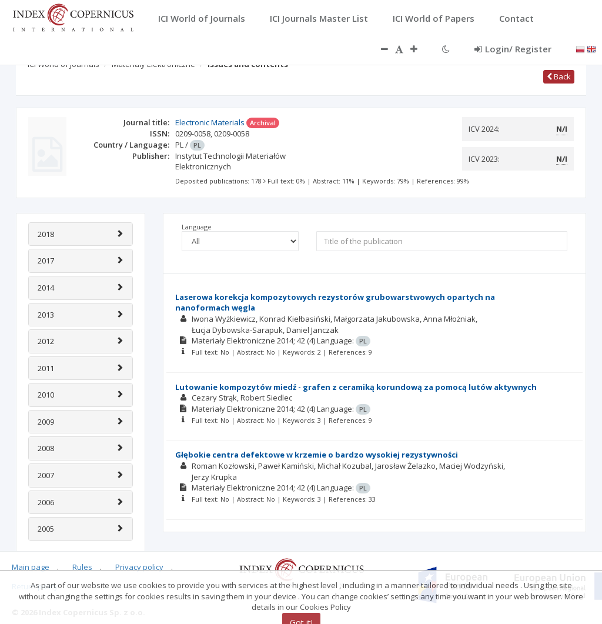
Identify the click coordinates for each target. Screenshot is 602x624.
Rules (82, 567)
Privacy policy (139, 567)
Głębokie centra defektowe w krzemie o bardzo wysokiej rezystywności (316, 454)
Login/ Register (512, 49)
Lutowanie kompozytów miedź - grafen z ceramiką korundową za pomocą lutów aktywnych (356, 387)
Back (559, 76)
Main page (30, 567)
